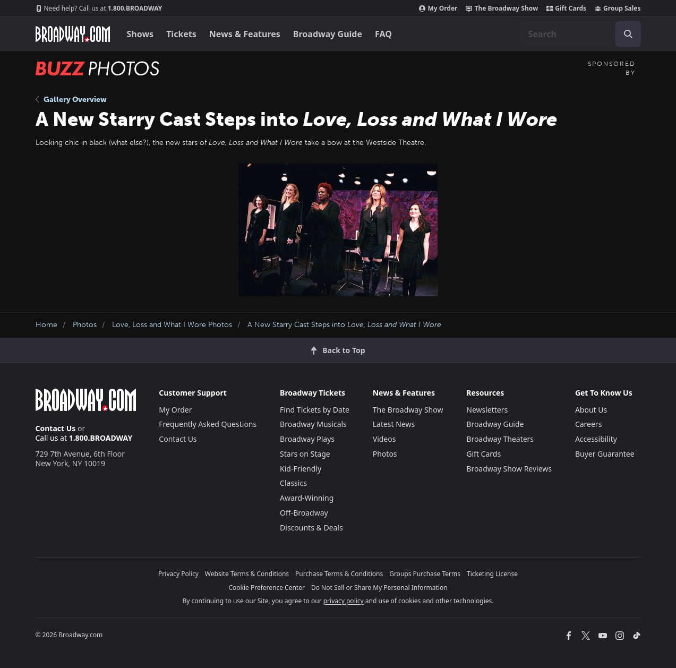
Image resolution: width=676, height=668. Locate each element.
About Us (591, 410)
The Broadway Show (502, 8)
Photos (85, 324)
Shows (140, 34)
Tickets (181, 34)
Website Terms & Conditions (247, 573)
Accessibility (596, 439)
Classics (293, 483)
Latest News (394, 424)
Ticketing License (492, 573)
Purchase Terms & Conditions (339, 573)
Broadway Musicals (313, 424)
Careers (588, 424)
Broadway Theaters (500, 439)
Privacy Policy (178, 573)
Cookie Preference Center (266, 587)
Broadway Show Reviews (509, 469)
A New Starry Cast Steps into (344, 324)
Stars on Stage (305, 454)
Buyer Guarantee (605, 454)
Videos (384, 439)
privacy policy (343, 600)
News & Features (244, 34)
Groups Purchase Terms (424, 573)
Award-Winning (306, 498)
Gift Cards (566, 8)
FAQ (383, 34)
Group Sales (617, 8)
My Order (438, 8)
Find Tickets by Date (314, 410)
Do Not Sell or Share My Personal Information (379, 587)
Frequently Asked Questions (207, 424)
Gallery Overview (71, 99)
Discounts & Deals (311, 528)
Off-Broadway (304, 513)
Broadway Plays (307, 439)
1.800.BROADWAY (99, 8)
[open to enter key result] (628, 34)
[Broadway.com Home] (73, 34)
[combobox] (580, 34)
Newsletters (487, 410)
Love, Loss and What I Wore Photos (172, 324)
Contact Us (56, 428)
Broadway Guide (327, 34)
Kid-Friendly (300, 469)
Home (46, 324)
